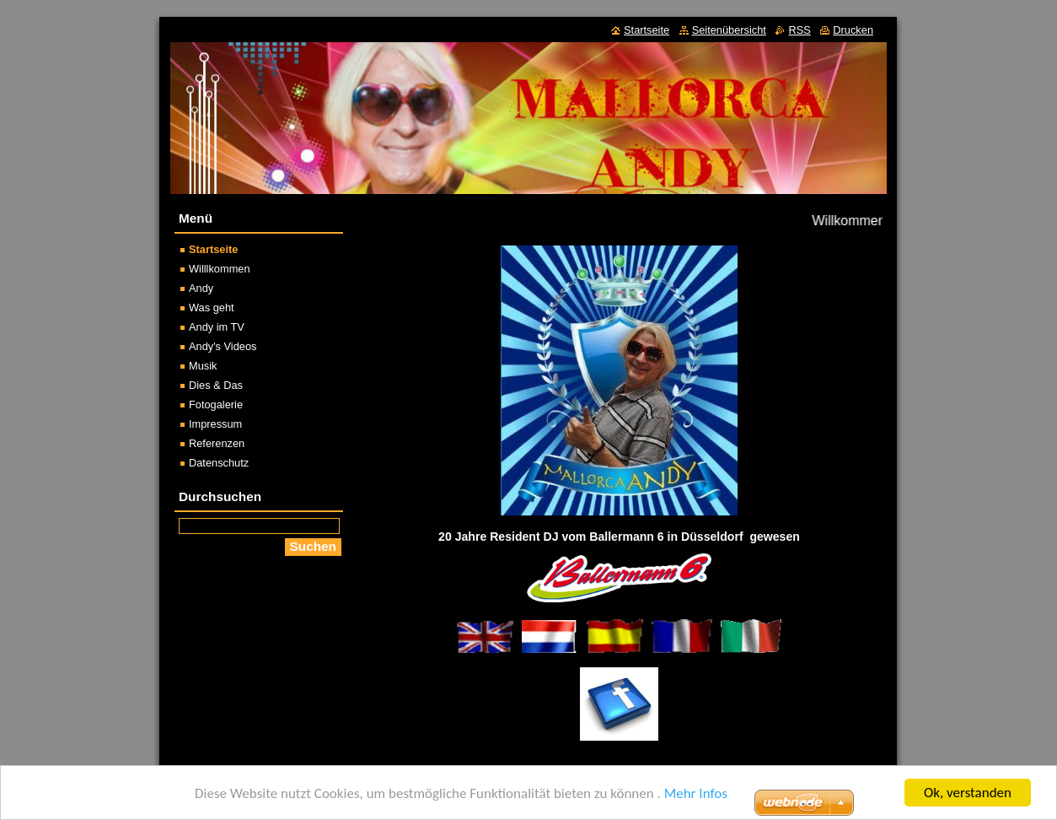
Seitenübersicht (729, 30)
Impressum (215, 424)
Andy (201, 288)
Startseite (213, 249)
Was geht (211, 307)
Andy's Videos (222, 346)
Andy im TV (216, 327)
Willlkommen (219, 268)
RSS (799, 30)
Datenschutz (219, 462)
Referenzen (216, 443)
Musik (203, 365)
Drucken (853, 30)
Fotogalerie (216, 404)
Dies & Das (216, 385)
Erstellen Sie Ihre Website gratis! (672, 807)
